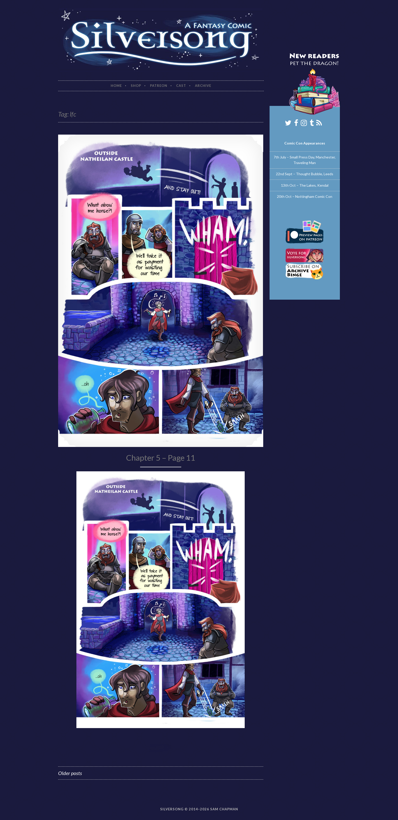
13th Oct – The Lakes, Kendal (304, 185)
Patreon (158, 86)
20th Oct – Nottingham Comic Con (304, 196)
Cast (181, 86)
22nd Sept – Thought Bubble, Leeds (304, 174)
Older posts (70, 773)
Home (116, 86)
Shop (136, 86)
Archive (203, 86)
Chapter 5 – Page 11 (160, 457)
